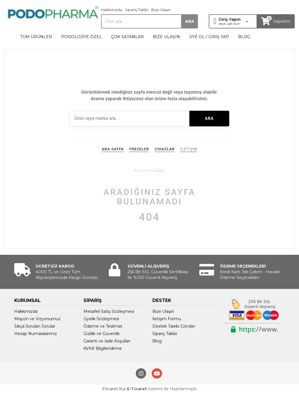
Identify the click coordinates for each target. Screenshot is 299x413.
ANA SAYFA (113, 149)
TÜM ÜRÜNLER (36, 36)
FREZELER (139, 149)
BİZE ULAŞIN (166, 36)
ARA (209, 118)
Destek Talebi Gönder (173, 326)
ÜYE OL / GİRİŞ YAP (209, 36)
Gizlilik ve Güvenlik (101, 333)
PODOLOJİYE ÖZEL (81, 36)
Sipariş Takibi (136, 10)
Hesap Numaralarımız (35, 333)
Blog (157, 341)
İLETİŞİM (188, 149)
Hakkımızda (111, 10)
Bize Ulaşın (161, 10)
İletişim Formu (166, 318)
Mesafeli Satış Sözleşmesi (108, 311)
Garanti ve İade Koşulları (106, 341)
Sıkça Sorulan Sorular (34, 326)
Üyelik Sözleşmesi (101, 318)
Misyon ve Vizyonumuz (37, 318)
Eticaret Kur (114, 388)
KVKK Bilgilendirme (102, 348)
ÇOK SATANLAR (127, 36)
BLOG (244, 36)
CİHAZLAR (165, 149)
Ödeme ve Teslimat (102, 326)
